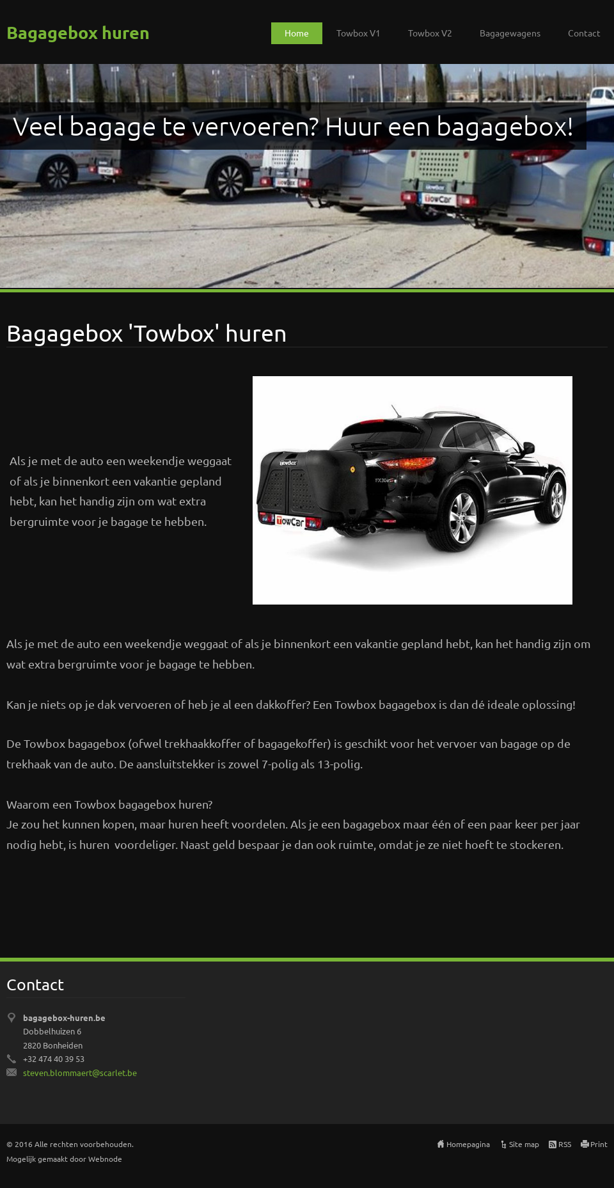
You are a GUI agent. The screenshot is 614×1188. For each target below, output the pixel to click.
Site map (524, 1144)
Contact (584, 32)
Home (297, 32)
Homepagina (468, 1144)
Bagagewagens (510, 32)
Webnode (105, 1158)
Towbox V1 (358, 32)
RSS (564, 1144)
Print (599, 1144)
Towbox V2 (430, 32)
